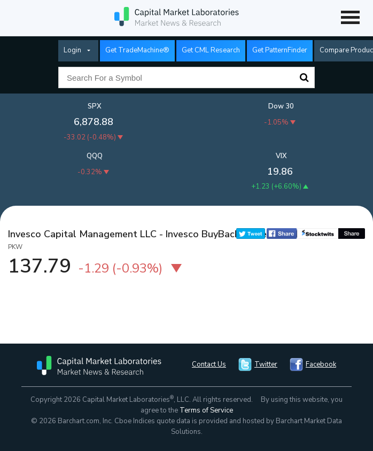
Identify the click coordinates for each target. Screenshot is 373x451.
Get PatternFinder (279, 50)
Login (72, 50)
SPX (95, 106)
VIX (281, 156)
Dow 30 (281, 106)
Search (304, 77)
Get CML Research (211, 50)
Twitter (265, 364)
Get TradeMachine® (137, 50)
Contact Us (209, 364)
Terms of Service (206, 410)
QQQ (95, 156)
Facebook (321, 364)
